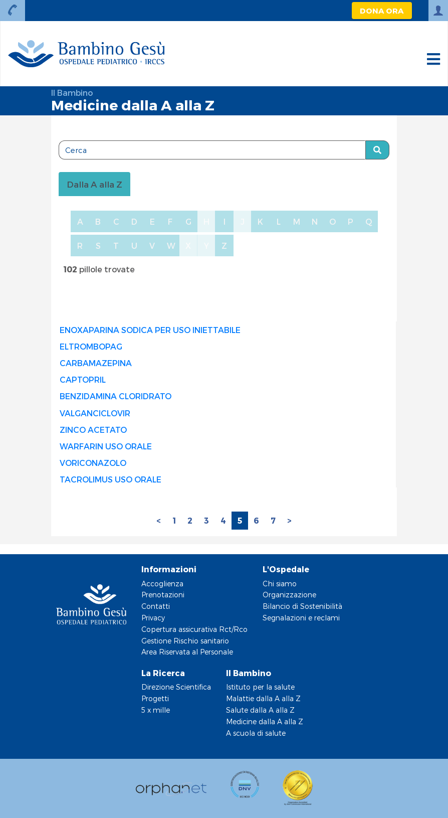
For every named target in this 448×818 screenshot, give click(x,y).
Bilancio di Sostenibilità (302, 606)
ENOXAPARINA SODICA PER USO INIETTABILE (150, 330)
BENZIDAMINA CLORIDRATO (115, 396)
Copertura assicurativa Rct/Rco (194, 629)
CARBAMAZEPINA (96, 363)
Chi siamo (280, 583)
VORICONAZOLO (93, 462)
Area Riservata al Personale (187, 651)
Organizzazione (289, 594)
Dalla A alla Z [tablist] (94, 184)
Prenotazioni (162, 594)
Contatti (155, 606)
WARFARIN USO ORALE (106, 446)
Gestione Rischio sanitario (185, 640)
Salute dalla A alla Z (260, 710)
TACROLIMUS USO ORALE (110, 479)
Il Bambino (72, 92)
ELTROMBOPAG (91, 346)
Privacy (153, 617)
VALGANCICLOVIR (95, 413)
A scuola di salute (256, 733)
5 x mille (155, 710)
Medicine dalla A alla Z (264, 721)
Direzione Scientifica (176, 687)
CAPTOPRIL (83, 379)
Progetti (155, 698)
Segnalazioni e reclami (301, 617)
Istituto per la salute (260, 687)
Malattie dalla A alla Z (263, 698)
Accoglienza (162, 583)
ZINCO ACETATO (93, 429)
